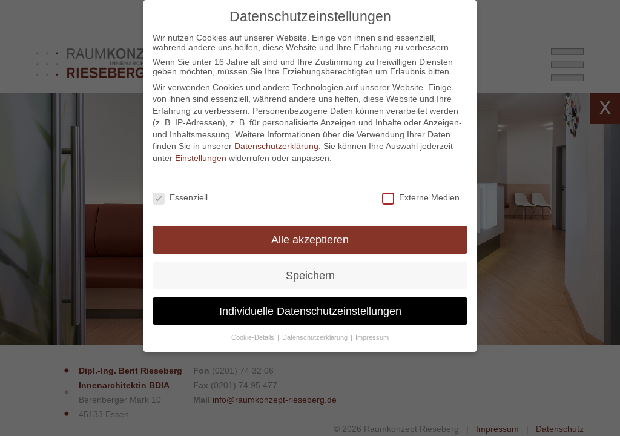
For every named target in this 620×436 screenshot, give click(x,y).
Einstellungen (200, 158)
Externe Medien (421, 197)
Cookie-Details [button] (253, 337)
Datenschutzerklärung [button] (315, 337)
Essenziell (180, 197)
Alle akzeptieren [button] (310, 239)
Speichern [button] (310, 275)
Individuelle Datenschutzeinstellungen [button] (310, 311)
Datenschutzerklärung (276, 146)
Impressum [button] (372, 337)
